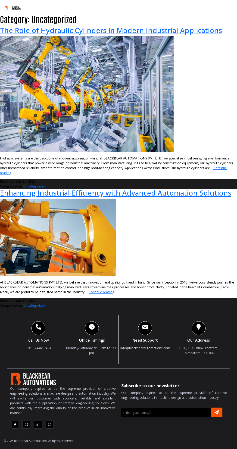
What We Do (83, 6)
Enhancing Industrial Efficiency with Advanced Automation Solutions (115, 193)
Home (34, 6)
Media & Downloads (172, 6)
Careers (204, 6)
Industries (137, 6)
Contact (224, 6)
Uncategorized (34, 186)
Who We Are (54, 6)
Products (110, 6)
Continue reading (101, 292)
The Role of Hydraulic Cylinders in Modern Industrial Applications (111, 30)
